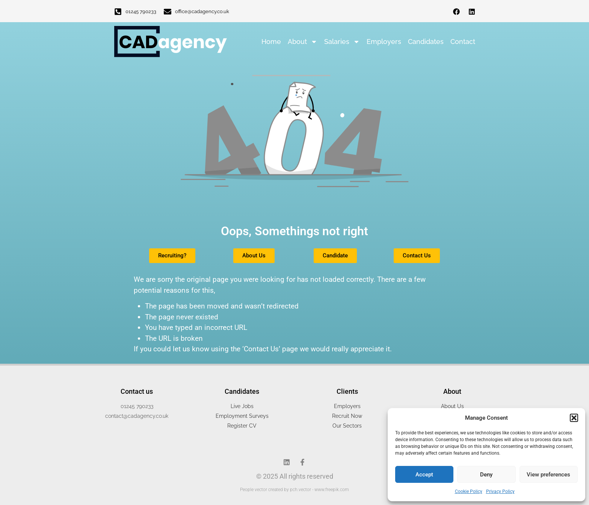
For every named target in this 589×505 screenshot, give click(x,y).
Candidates (426, 41)
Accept (424, 474)
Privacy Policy (500, 491)
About (302, 42)
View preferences (548, 474)
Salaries (342, 42)
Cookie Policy (468, 491)
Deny (486, 474)
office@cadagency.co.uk (202, 11)
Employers (384, 41)
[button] (574, 418)
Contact (462, 41)
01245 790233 (140, 11)
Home (271, 41)
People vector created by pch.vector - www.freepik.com (294, 489)
